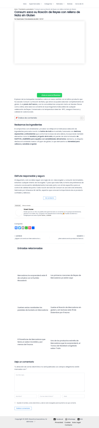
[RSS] (80, 419)
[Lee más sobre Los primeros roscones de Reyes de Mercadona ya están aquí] (66, 262)
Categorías (49, 4)
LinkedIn (49, 215)
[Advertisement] (49, 78)
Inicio (25, 4)
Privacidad (59, 422)
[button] (41, 4)
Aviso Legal (76, 422)
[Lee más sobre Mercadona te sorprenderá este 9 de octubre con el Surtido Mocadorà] (33, 262)
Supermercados (35, 4)
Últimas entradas (26, 205)
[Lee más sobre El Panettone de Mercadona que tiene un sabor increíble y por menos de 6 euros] (33, 327)
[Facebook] (57, 419)
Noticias (69, 4)
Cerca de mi (79, 4)
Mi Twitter (42, 215)
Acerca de (17, 205)
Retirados (60, 4)
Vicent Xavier (28, 209)
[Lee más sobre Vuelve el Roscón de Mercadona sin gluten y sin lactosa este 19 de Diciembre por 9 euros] (66, 295)
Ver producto (49, 198)
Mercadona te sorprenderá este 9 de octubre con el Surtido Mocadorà (32, 278)
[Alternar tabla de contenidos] (81, 118)
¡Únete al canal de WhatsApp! (49, 95)
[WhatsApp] (70, 419)
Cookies (67, 422)
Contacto (68, 425)
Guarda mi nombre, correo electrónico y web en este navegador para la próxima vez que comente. (46, 403)
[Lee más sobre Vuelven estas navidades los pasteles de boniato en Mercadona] (33, 295)
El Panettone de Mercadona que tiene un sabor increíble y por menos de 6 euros (31, 342)
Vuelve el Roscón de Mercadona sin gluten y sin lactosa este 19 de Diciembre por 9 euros (66, 310)
